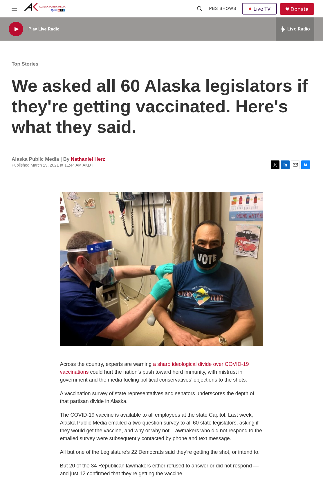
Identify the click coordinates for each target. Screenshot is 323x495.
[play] (16, 29)
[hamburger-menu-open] (14, 9)
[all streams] (295, 29)
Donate (299, 9)
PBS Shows (222, 8)
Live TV (259, 8)
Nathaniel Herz (88, 159)
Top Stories (25, 64)
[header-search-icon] (199, 8)
